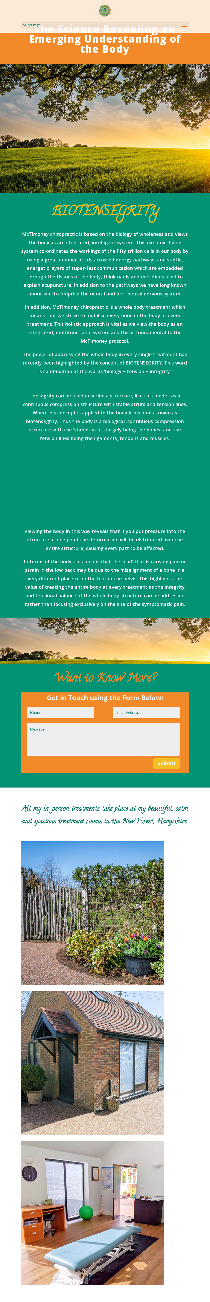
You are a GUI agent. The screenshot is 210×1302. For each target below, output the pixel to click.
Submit (167, 763)
